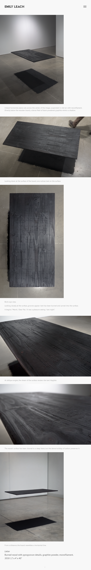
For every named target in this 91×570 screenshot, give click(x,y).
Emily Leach (14, 6)
